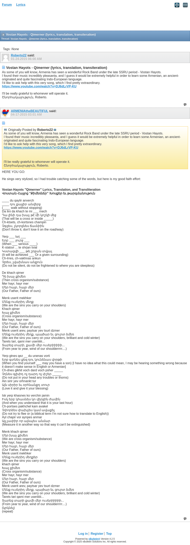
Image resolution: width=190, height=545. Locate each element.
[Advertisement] (31, 20)
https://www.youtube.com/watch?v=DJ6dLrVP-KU (39, 86)
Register (97, 533)
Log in (83, 533)
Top (109, 533)
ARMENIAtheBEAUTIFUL (29, 111)
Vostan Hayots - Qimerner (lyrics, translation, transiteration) (44, 38)
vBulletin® (94, 538)
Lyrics (21, 4)
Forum (7, 4)
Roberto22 (18, 55)
